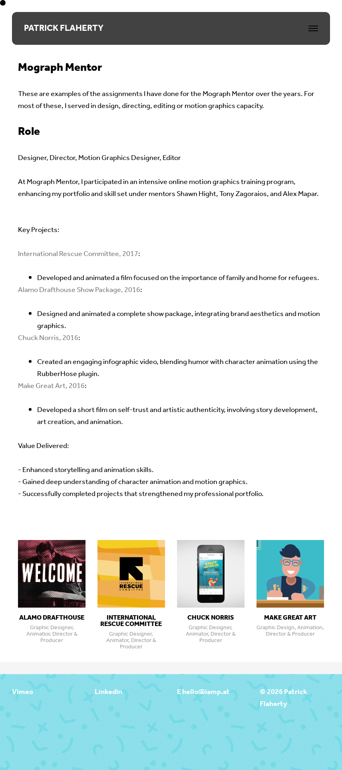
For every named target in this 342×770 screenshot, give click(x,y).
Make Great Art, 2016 (51, 386)
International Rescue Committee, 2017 (78, 254)
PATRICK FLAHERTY (63, 28)
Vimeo (22, 692)
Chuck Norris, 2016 (48, 338)
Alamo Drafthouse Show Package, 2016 (79, 290)
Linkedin (108, 692)
